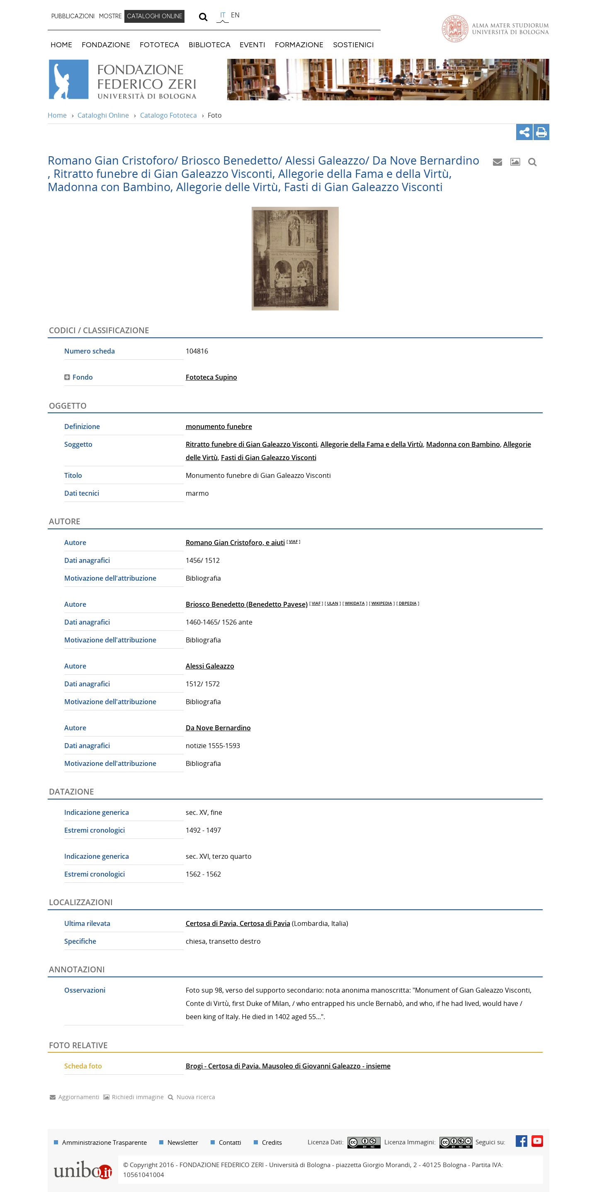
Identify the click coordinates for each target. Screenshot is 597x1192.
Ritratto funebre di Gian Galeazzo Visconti (251, 444)
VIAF (293, 541)
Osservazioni (84, 990)
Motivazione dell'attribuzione (110, 578)
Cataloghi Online (103, 115)
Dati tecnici (81, 493)
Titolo (73, 475)
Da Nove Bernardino (218, 727)
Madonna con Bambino (463, 444)
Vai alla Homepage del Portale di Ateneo (495, 28)
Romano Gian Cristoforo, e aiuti (235, 542)
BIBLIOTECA (210, 44)
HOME (61, 44)
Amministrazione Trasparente (104, 1142)
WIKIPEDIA (381, 603)
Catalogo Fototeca (168, 115)
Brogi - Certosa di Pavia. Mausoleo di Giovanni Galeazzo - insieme (288, 1066)
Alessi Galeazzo (210, 666)
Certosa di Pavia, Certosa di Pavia (238, 923)
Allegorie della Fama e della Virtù (371, 444)
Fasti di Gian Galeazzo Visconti (268, 457)
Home (57, 115)
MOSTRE (110, 16)
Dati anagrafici (87, 560)
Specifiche (80, 941)
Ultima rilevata (87, 923)
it (223, 14)
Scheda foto (83, 1066)
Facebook (521, 1141)
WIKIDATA (355, 603)
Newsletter (182, 1142)
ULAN (332, 603)
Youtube (537, 1141)
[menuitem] (73, 16)
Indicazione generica (96, 812)
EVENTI (252, 44)
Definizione (82, 426)
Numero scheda (89, 351)
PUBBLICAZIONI (73, 16)
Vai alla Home (133, 79)
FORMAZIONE (299, 44)
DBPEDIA (408, 603)
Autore (75, 542)
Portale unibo (82, 1160)
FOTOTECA (159, 44)
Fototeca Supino (211, 377)
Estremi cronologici (94, 830)
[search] (203, 16)
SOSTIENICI (353, 44)
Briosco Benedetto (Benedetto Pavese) (247, 604)
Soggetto (78, 444)
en (235, 14)
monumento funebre (219, 426)
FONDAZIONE (106, 44)
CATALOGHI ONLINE (154, 16)
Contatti (230, 1142)
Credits (272, 1142)
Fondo (83, 377)
